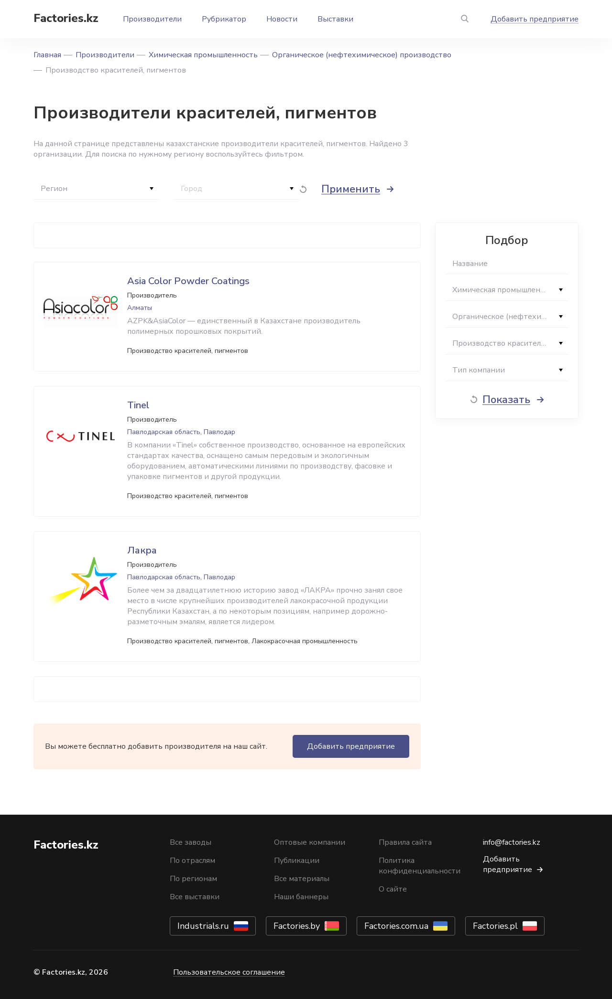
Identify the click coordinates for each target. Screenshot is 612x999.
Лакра (142, 550)
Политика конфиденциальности (419, 865)
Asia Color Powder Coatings (188, 281)
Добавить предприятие (535, 19)
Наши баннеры (301, 897)
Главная (47, 55)
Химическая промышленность (203, 55)
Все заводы (190, 842)
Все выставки (194, 897)
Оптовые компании (309, 842)
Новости (281, 19)
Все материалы (301, 878)
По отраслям (192, 860)
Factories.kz (65, 18)
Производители (152, 19)
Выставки (335, 19)
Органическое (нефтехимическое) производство (361, 55)
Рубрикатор (224, 19)
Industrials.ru (203, 926)
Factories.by (296, 926)
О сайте (393, 889)
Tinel (138, 405)
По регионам (193, 878)
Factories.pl (495, 926)
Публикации (296, 860)
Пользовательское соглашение (229, 972)
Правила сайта (405, 842)
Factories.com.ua (396, 926)
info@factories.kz (511, 842)
